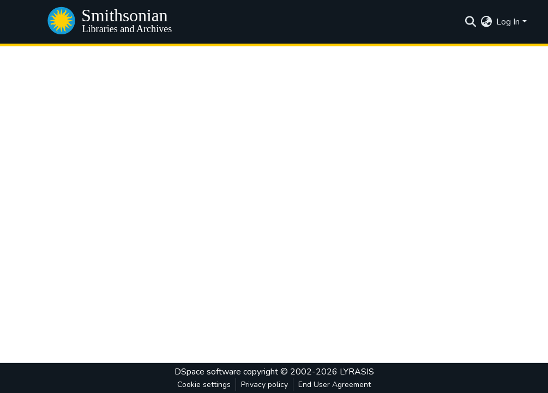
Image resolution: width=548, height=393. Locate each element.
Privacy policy (264, 384)
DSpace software (207, 372)
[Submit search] (470, 21)
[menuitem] (486, 21)
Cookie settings (204, 384)
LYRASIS (357, 372)
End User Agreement (334, 384)
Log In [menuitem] (508, 22)
